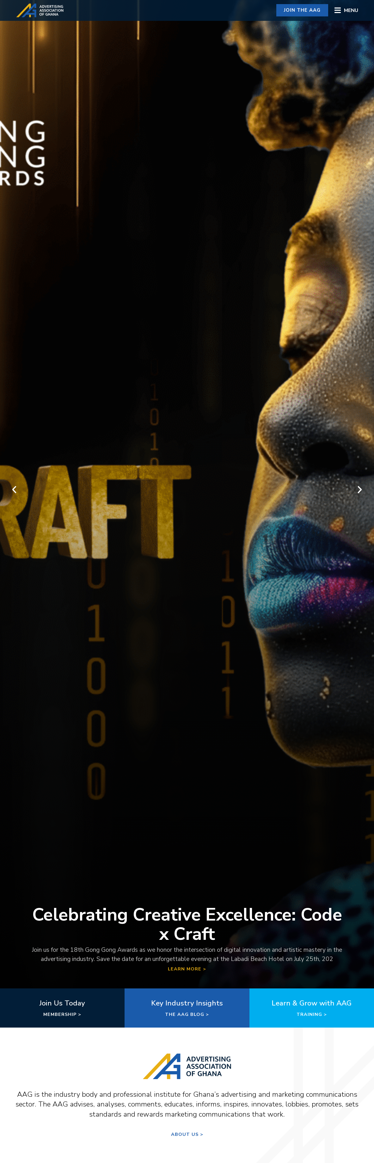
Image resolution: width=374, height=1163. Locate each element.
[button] (346, 10)
